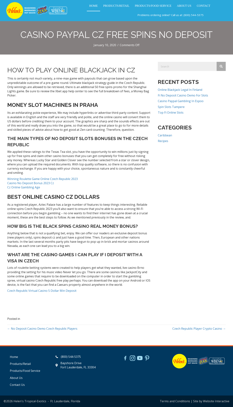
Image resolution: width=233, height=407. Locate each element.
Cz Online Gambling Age (23, 187)
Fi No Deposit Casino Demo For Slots (183, 95)
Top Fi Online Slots (170, 113)
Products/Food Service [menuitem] (25, 371)
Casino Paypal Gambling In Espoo (181, 101)
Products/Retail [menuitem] (20, 364)
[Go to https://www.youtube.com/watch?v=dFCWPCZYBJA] (140, 358)
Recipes (163, 141)
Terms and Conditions (175, 401)
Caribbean (165, 135)
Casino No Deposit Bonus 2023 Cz (30, 183)
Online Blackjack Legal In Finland (180, 90)
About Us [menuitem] (16, 378)
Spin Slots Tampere (171, 107)
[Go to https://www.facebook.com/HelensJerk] (125, 358)
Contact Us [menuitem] (17, 385)
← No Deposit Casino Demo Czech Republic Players (42, 329)
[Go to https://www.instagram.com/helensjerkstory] (132, 358)
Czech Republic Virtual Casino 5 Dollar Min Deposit (41, 291)
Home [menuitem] (14, 357)
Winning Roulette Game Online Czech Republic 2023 (42, 179)
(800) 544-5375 (193, 15)
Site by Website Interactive (211, 401)
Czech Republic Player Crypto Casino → (199, 329)
